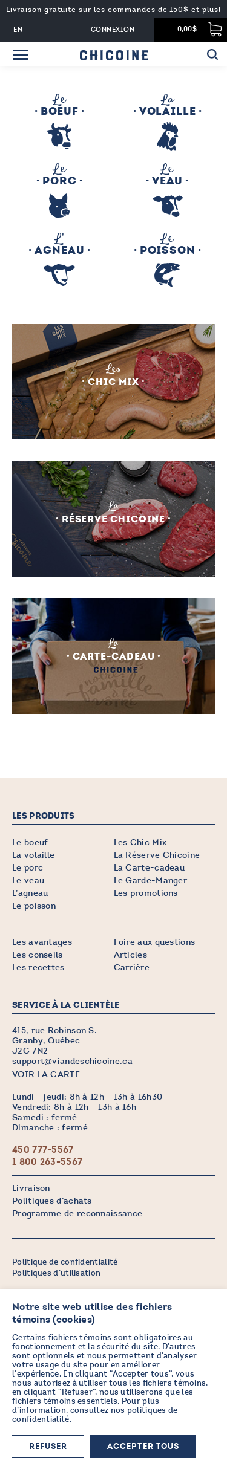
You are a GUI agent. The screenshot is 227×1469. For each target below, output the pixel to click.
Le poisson (34, 906)
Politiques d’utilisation (56, 1273)
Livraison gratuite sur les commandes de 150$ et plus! (113, 9)
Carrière (132, 967)
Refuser (48, 1447)
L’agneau (30, 893)
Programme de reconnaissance (77, 1213)
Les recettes (38, 967)
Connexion (112, 30)
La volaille (33, 855)
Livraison (31, 1188)
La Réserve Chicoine (157, 855)
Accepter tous (143, 1447)
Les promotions (146, 893)
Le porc (27, 868)
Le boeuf (30, 842)
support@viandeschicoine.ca (72, 1061)
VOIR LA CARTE (46, 1074)
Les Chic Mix (140, 842)
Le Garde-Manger (151, 880)
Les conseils (37, 955)
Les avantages (42, 942)
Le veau (28, 880)
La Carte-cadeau (149, 868)
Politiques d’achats (52, 1201)
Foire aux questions (155, 942)
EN (18, 30)
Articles (130, 955)
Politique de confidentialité (64, 1262)
